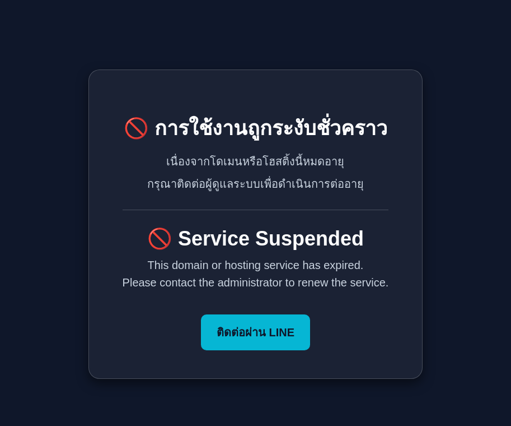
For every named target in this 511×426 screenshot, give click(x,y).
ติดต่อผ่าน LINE (255, 332)
